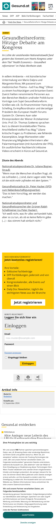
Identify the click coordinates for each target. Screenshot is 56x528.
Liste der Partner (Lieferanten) (16, 510)
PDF (18, 378)
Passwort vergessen (12, 353)
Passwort (9, 344)
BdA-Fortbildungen (31, 15)
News (5, 15)
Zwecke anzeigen (28, 522)
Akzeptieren (28, 515)
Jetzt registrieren (28, 302)
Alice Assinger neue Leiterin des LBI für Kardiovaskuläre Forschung (27, 437)
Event (6, 33)
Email (7, 334)
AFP (17, 15)
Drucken (28, 378)
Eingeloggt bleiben (17, 357)
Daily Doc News (14, 22)
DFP (12, 15)
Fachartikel (48, 15)
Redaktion (8, 396)
